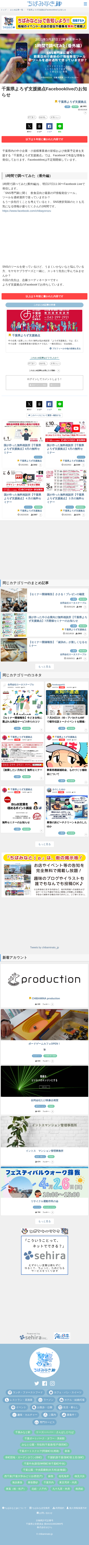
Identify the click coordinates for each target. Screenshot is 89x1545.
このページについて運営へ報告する (44, 415)
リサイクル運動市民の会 (44, 1201)
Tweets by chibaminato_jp (44, 947)
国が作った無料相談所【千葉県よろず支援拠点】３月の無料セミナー (65, 498)
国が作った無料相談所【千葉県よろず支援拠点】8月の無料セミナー (22, 449)
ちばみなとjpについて (14, 1508)
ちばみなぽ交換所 (39, 1508)
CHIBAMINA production (44, 998)
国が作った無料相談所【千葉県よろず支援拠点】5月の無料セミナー (65, 449)
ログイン (55, 385)
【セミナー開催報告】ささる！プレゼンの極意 (56, 594)
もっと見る (44, 666)
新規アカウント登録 (38, 385)
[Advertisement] (44, 239)
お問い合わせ (45, 1513)
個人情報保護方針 (76, 1508)
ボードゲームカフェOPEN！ (44, 1043)
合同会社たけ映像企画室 (44, 1100)
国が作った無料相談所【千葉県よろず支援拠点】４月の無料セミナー (22, 498)
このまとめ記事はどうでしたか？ (45, 358)
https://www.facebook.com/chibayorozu (26, 210)
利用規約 (58, 1508)
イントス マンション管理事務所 (44, 1151)
